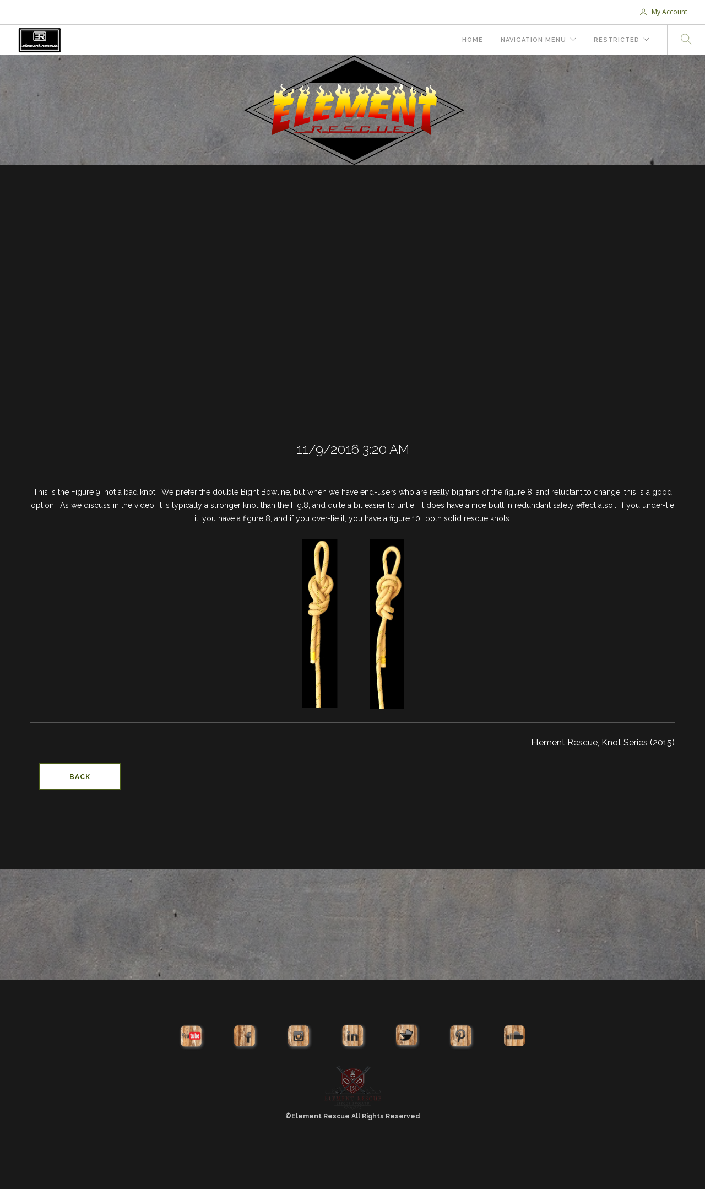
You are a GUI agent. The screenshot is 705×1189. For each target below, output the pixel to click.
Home (472, 40)
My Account (663, 12)
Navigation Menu (533, 40)
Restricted (616, 40)
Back (79, 777)
